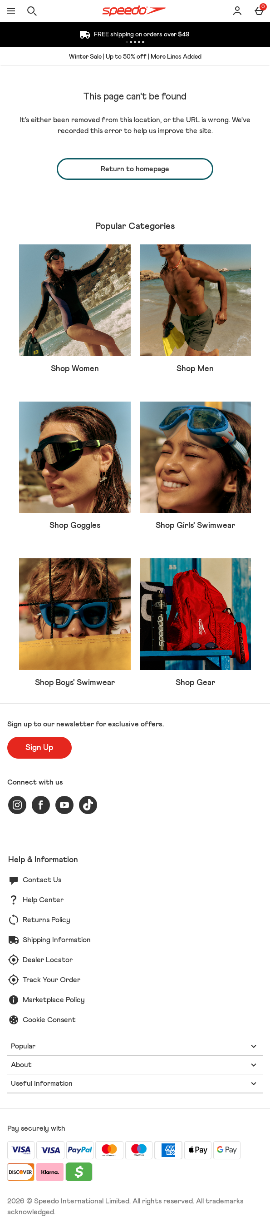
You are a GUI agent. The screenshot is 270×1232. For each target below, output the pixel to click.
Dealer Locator (48, 960)
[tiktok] (88, 805)
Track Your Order (51, 980)
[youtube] (64, 805)
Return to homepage (135, 169)
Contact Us (42, 880)
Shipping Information (57, 940)
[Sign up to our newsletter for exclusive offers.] (39, 747)
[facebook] (41, 805)
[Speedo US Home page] (134, 11)
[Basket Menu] (259, 11)
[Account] (237, 11)
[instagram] (17, 805)
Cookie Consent (49, 1019)
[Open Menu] (11, 11)
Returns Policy (46, 920)
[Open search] (32, 11)
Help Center (43, 900)
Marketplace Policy (54, 999)
